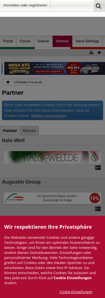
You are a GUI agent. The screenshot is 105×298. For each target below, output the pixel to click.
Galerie (43, 41)
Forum (25, 41)
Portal (8, 41)
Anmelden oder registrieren (25, 5)
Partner (62, 41)
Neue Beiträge (87, 41)
